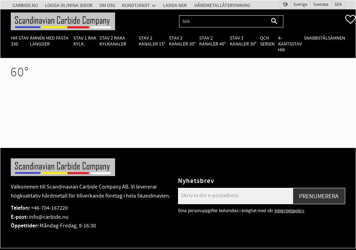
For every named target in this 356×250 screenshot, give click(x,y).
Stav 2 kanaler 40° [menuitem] (212, 41)
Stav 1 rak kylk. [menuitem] (84, 41)
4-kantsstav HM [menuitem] (290, 44)
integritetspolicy (289, 211)
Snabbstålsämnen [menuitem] (324, 38)
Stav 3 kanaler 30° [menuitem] (243, 41)
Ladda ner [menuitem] (175, 5)
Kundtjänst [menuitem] (136, 5)
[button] (350, 19)
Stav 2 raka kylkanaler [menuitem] (112, 41)
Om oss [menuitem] (107, 5)
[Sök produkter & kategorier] (222, 21)
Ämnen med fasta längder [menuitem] (49, 41)
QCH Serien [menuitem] (267, 41)
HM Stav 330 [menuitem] (20, 41)
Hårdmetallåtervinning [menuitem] (222, 5)
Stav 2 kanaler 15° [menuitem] (152, 41)
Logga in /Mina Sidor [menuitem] (68, 5)
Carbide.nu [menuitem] (25, 5)
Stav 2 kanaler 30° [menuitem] (182, 41)
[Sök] (274, 21)
